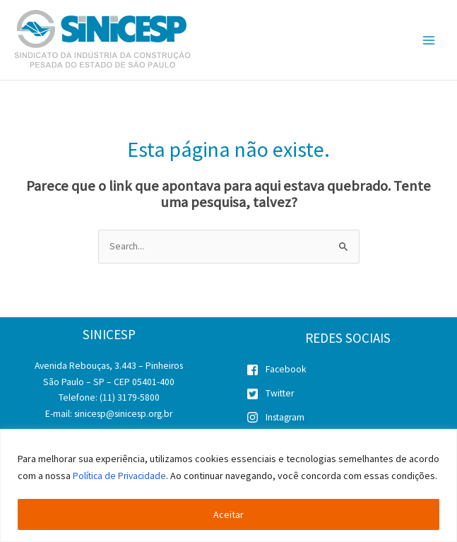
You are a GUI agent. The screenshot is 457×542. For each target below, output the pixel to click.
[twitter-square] (349, 396)
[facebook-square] (349, 372)
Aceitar (228, 514)
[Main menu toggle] (429, 39)
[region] (228, 477)
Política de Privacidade (121, 459)
